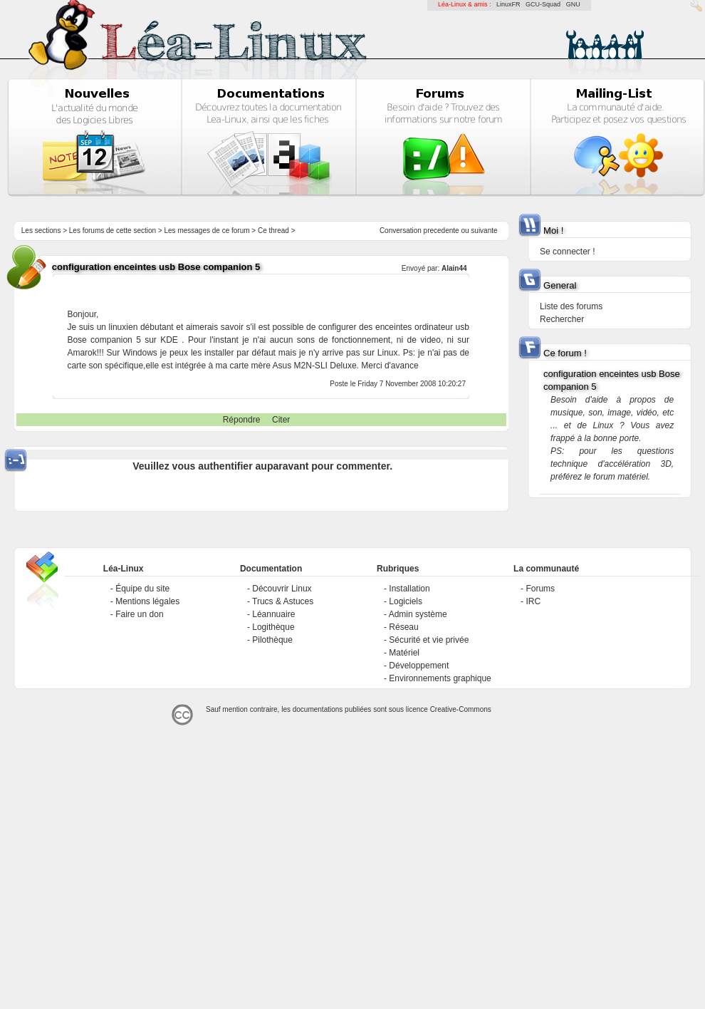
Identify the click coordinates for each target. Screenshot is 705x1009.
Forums (540, 589)
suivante (484, 230)
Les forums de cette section (112, 230)
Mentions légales (147, 601)
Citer (281, 420)
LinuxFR (508, 4)
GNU (573, 4)
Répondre (242, 420)
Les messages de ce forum (207, 230)
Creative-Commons (460, 709)
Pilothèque (272, 640)
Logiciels (405, 601)
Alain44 (454, 268)
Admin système (418, 614)
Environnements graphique (440, 678)
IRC (533, 601)
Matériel (404, 653)
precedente (441, 230)
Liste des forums (571, 306)
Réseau (403, 627)
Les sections (41, 230)
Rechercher (562, 319)
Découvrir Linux (281, 589)
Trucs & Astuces (282, 601)
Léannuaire (273, 614)
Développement (419, 666)
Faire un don (139, 614)
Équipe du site (142, 589)
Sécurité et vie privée (429, 640)
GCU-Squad (543, 4)
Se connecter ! (567, 252)
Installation (409, 589)
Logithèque (273, 627)
